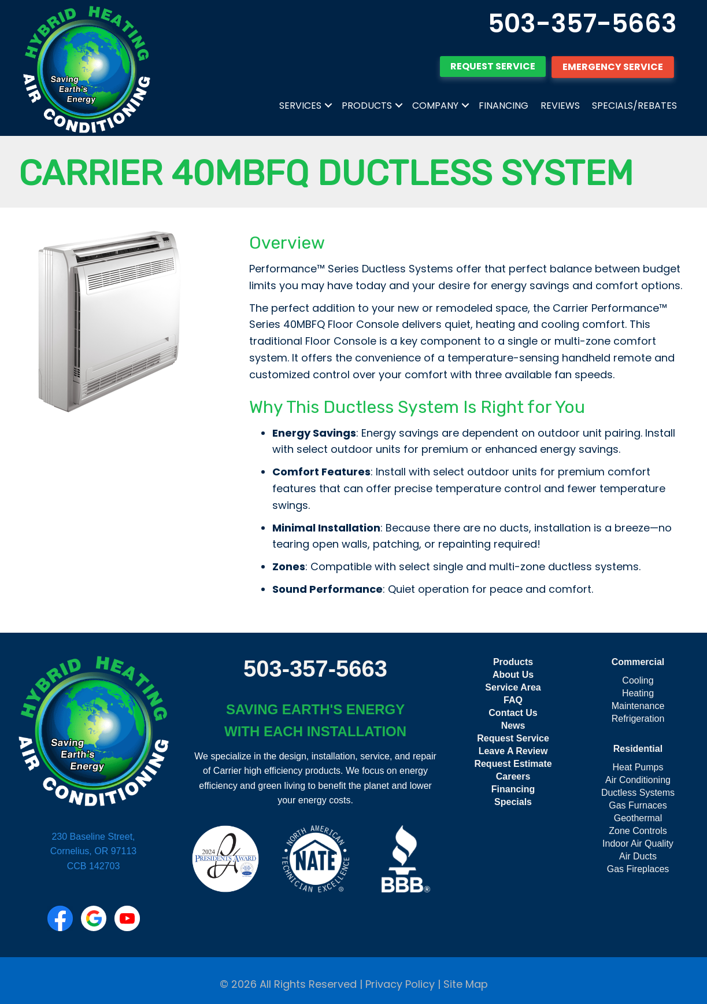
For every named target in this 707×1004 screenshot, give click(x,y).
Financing (503, 105)
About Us (513, 675)
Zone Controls (638, 831)
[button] (328, 106)
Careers (513, 776)
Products (367, 105)
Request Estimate (512, 764)
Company (435, 105)
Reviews (560, 105)
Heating (638, 693)
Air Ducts (638, 856)
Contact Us (512, 713)
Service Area (513, 687)
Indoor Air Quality (637, 843)
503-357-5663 (582, 23)
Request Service (513, 738)
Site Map (465, 984)
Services (300, 105)
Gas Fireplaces (638, 869)
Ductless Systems (638, 793)
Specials (513, 802)
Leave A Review (513, 751)
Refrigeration (638, 719)
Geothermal (638, 818)
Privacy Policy (400, 984)
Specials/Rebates (634, 105)
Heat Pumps (637, 767)
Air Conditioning (638, 780)
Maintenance (638, 706)
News (513, 725)
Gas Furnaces (638, 805)
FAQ (513, 700)
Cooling (637, 680)
